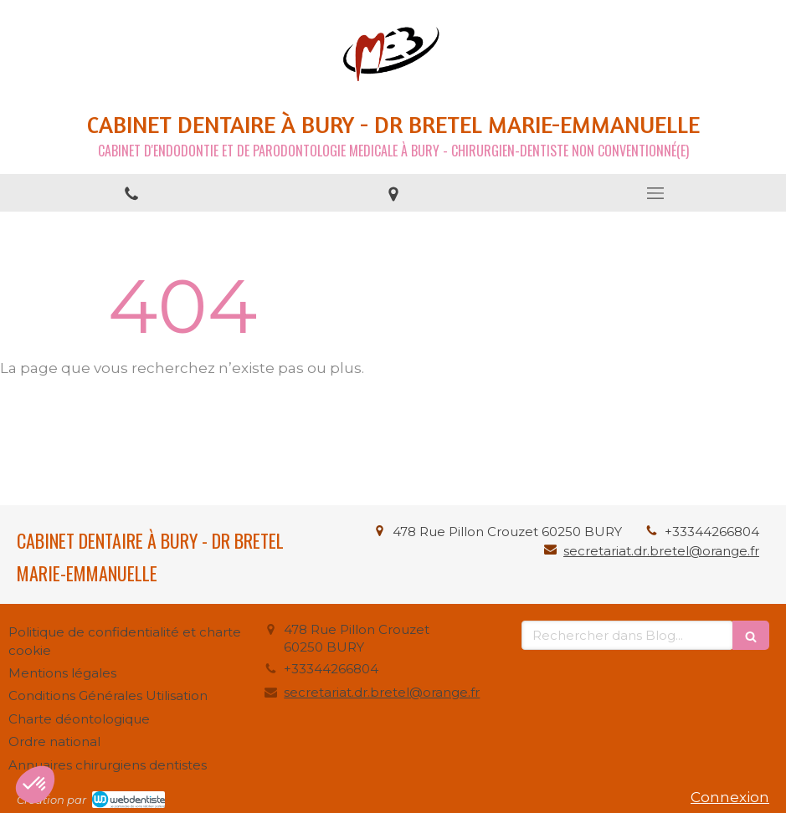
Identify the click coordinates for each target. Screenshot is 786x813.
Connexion (730, 797)
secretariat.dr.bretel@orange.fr (661, 551)
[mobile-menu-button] (655, 193)
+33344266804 (712, 531)
